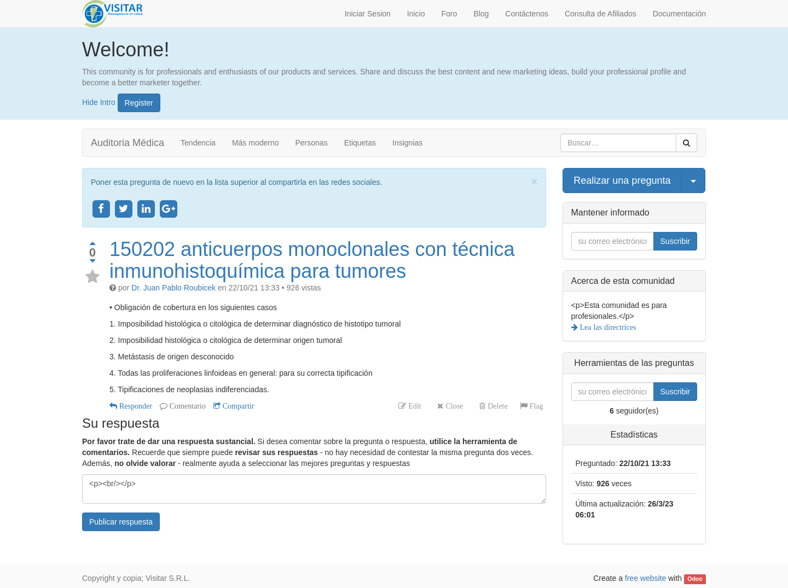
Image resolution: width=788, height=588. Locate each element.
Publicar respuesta (121, 521)
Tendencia (198, 142)
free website (645, 578)
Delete (496, 406)
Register (139, 102)
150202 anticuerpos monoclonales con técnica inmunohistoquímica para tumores (312, 260)
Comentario (186, 406)
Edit (413, 406)
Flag (535, 406)
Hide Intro (98, 101)
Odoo (694, 578)
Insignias (407, 142)
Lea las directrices (607, 327)
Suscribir (675, 241)
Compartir (237, 406)
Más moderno (255, 142)
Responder (134, 406)
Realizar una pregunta (621, 180)
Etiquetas (360, 142)
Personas (312, 142)
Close (453, 406)
